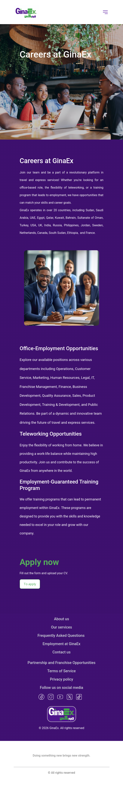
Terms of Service (61, 671)
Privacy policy (61, 679)
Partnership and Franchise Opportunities (61, 662)
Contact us (61, 652)
